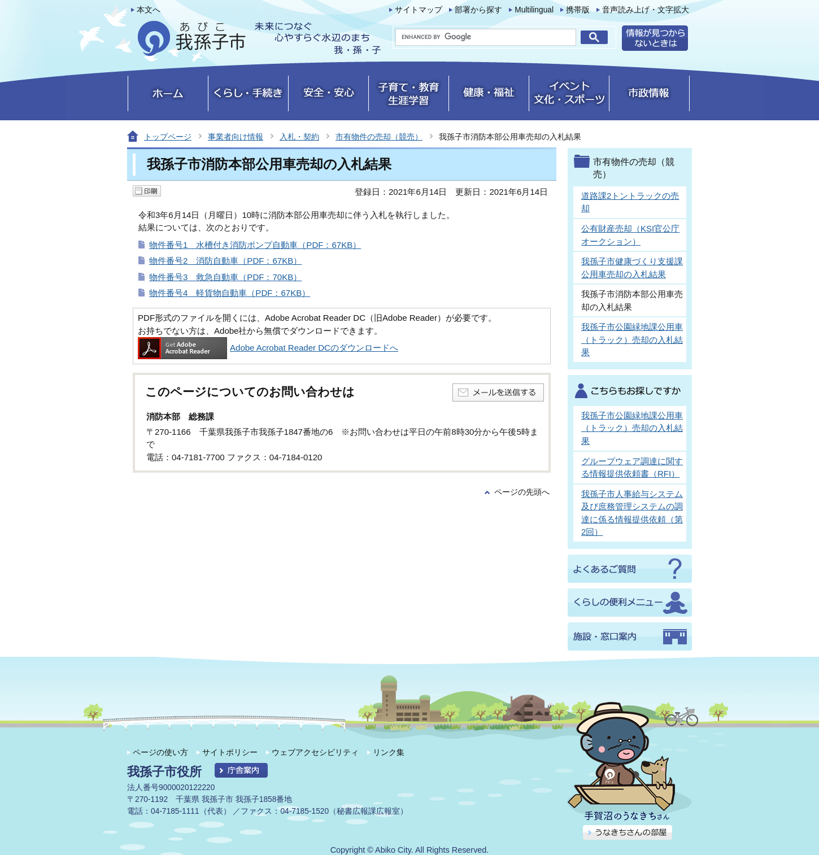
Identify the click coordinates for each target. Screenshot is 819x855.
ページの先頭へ (522, 492)
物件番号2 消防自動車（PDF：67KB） (225, 260)
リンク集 (388, 752)
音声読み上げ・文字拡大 (645, 10)
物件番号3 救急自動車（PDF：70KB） (225, 277)
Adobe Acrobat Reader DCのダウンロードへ (268, 347)
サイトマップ (418, 10)
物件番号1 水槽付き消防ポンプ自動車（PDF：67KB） (255, 245)
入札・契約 (299, 136)
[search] (486, 37)
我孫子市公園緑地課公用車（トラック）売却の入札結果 (632, 339)
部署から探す (478, 10)
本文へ (148, 10)
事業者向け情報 (235, 136)
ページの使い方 (160, 752)
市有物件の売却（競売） (379, 136)
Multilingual (534, 10)
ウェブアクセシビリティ (315, 752)
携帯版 (578, 10)
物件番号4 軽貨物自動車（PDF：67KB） (229, 293)
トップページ (167, 136)
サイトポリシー (230, 752)
